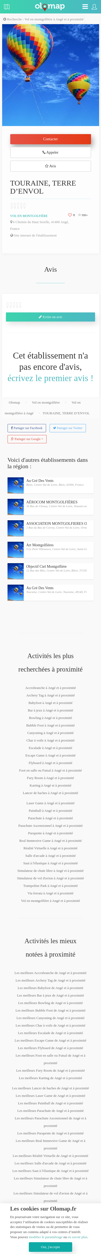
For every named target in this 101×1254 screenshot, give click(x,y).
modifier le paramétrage (45, 1237)
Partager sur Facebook (27, 428)
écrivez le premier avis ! (50, 378)
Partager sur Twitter (67, 428)
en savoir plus (77, 1237)
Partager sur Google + (27, 439)
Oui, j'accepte (50, 1247)
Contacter (50, 139)
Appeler (50, 152)
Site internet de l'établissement (33, 235)
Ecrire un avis (50, 317)
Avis (50, 166)
